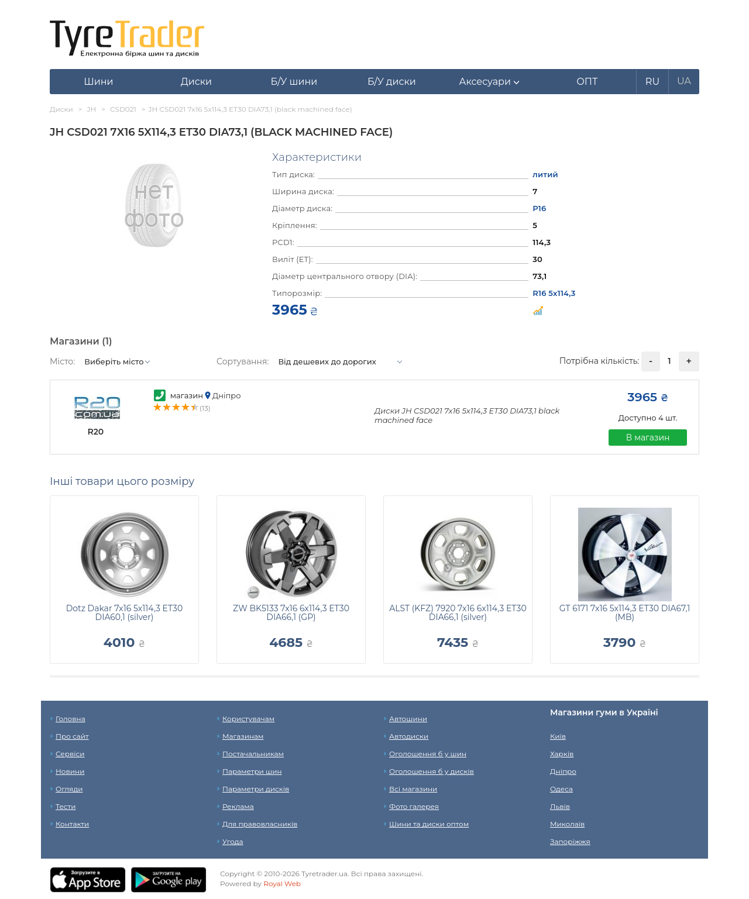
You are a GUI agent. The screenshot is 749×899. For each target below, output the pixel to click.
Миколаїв (567, 823)
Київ (558, 736)
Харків (561, 753)
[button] (489, 82)
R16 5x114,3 (553, 293)
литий (545, 174)
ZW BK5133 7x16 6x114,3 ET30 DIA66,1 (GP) (291, 612)
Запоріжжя (570, 841)
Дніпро (563, 771)
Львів (560, 806)
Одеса (561, 788)
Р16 (539, 208)
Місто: (62, 361)
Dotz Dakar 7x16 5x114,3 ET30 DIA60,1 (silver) (124, 612)
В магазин (648, 437)
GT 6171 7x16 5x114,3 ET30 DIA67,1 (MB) (624, 612)
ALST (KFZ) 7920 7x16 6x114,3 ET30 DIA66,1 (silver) (457, 612)
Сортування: (243, 361)
